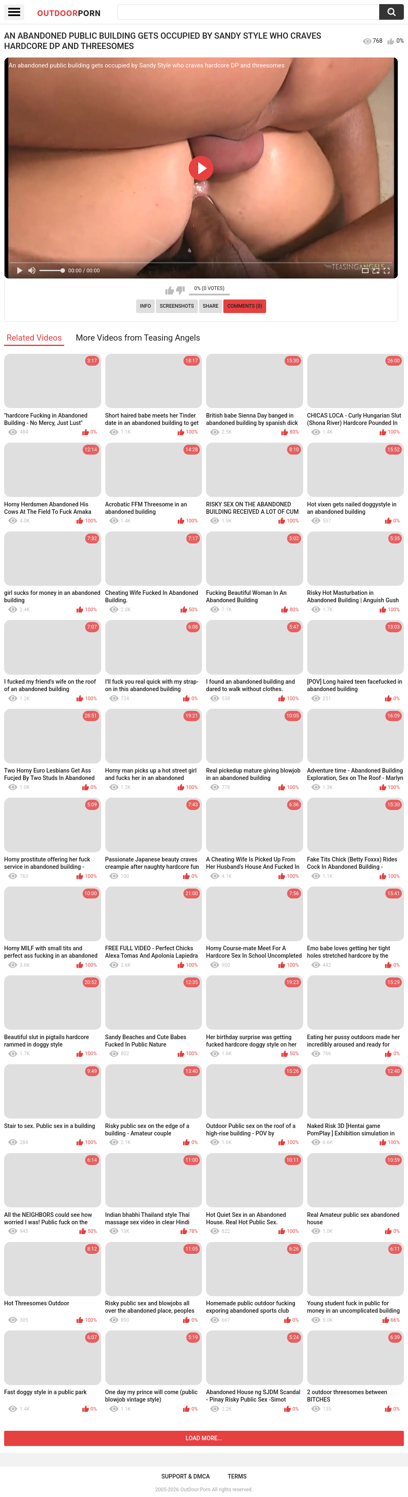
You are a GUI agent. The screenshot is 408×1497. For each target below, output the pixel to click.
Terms (237, 1476)
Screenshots (177, 306)
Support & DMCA (185, 1476)
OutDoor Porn (195, 1489)
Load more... (204, 1438)
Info (145, 306)
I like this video (169, 290)
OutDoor (69, 13)
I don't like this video (180, 290)
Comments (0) (244, 306)
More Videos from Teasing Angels (138, 338)
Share (210, 306)
